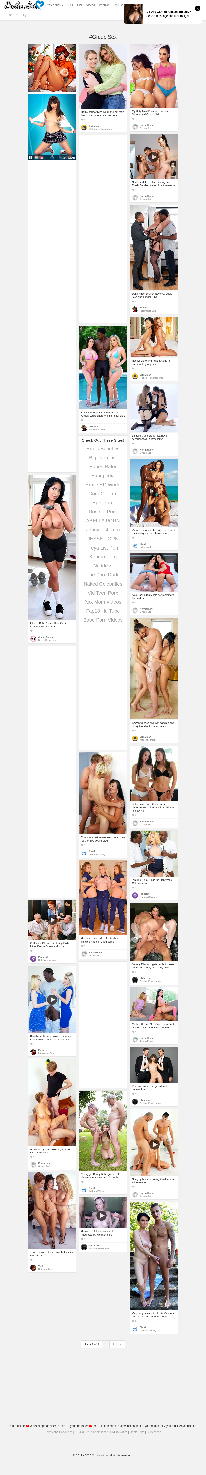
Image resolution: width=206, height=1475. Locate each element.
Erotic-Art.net (100, 1455)
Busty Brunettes (47, 640)
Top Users (119, 5)
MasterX (144, 307)
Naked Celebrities (103, 584)
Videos (90, 5)
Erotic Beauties (103, 448)
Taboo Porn (146, 1041)
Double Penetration (150, 981)
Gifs (79, 5)
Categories (55, 5)
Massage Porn (148, 740)
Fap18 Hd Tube (103, 611)
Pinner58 (145, 894)
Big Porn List (103, 457)
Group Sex (145, 128)
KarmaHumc (147, 125)
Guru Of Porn (103, 493)
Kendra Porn (103, 557)
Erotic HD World (103, 484)
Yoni (40, 1266)
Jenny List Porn (103, 529)
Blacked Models (148, 897)
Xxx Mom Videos (103, 602)
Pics (70, 5)
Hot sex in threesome (100, 129)
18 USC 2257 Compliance (91, 1432)
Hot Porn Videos (47, 960)
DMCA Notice (118, 1432)
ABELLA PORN (103, 520)
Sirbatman (94, 126)
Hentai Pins (137, 1432)
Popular (104, 5)
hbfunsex (145, 978)
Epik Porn (103, 502)
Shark (143, 544)
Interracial (145, 547)
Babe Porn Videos (103, 620)
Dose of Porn (103, 511)
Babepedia (103, 475)
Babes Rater (103, 466)
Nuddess (103, 565)
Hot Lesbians (45, 1269)
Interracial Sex (148, 311)
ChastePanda (45, 637)
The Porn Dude (103, 574)
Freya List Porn (103, 548)
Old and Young (97, 854)
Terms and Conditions (58, 1432)
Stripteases (154, 1432)
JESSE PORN (102, 538)
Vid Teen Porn (103, 593)
